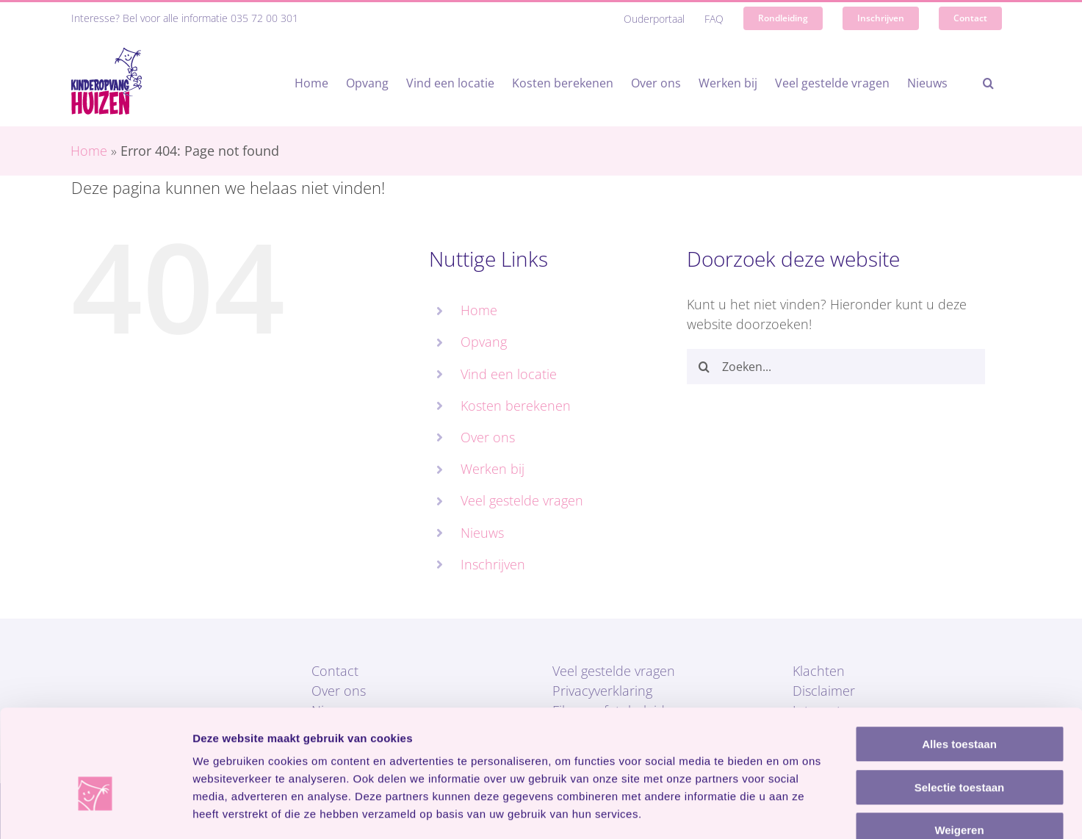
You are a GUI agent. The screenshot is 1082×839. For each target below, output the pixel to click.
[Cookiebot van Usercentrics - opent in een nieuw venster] (95, 810)
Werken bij (492, 469)
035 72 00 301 (264, 18)
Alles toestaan (959, 659)
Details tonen (794, 810)
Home (89, 150)
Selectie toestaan (960, 702)
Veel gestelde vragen (522, 500)
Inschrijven (493, 564)
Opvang (484, 341)
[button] (988, 83)
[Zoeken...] (836, 366)
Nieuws (482, 532)
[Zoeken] (704, 366)
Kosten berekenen (516, 405)
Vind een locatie (509, 374)
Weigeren (959, 745)
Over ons (488, 437)
